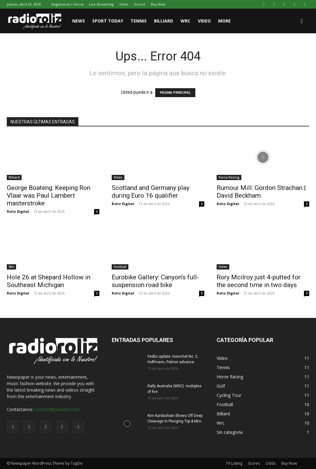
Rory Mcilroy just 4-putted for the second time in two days (259, 281)
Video (204, 21)
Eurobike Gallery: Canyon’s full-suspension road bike (155, 281)
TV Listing (234, 463)
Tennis (139, 21)
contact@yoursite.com (57, 409)
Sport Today (107, 21)
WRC (185, 21)
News (78, 21)
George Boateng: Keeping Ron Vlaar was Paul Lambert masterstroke (48, 195)
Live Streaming (101, 4)
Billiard (163, 21)
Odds (123, 4)
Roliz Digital (18, 211)
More (224, 21)
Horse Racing (228, 177)
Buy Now (158, 4)
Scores (139, 4)
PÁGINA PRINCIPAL (175, 93)
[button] (301, 21)
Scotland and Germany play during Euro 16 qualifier (150, 191)
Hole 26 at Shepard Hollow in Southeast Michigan (48, 281)
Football (120, 267)
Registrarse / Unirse (68, 4)
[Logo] (38, 21)
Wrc (11, 267)
